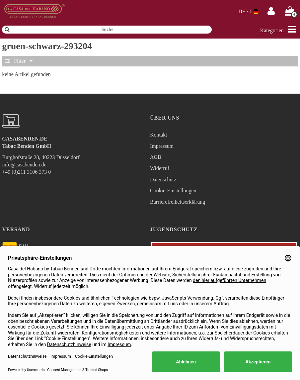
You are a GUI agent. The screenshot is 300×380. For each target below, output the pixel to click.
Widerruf (159, 168)
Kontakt (158, 135)
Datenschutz (163, 179)
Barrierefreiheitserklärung (177, 202)
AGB (155, 157)
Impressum (162, 146)
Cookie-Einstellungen (173, 190)
